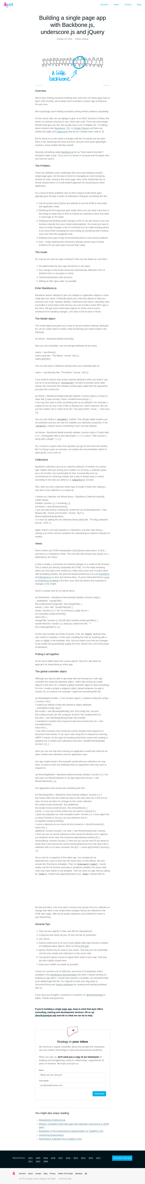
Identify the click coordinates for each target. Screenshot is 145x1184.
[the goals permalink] (34, 252)
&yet (9, 4)
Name (41, 1070)
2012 (98, 1158)
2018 (53, 1158)
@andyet (78, 1174)
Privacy (53, 1174)
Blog (139, 4)
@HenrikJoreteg (94, 995)
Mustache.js (45, 577)
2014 (83, 1158)
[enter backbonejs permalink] (34, 288)
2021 (30, 1158)
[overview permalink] (34, 90)
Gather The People (65, 1174)
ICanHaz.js (104, 574)
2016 (68, 1158)
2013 (91, 1158)
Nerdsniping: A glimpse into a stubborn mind (60, 1139)
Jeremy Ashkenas (64, 984)
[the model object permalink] (34, 318)
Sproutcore (59, 128)
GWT (49, 131)
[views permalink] (34, 543)
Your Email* (44, 1081)
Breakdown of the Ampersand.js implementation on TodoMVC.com (71, 1131)
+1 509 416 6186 (64, 1179)
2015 (75, 1158)
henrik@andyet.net (46, 1015)
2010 (38, 1161)
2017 (60, 1158)
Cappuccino (62, 131)
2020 (38, 1158)
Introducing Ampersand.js (51, 1135)
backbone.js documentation (63, 975)
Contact (128, 4)
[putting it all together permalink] (34, 654)
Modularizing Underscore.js (52, 1120)
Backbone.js (67, 152)
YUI (68, 128)
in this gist (84, 946)
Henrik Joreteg (81, 39)
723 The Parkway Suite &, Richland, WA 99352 (37, 1179)
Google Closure (81, 128)
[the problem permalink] (34, 165)
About (116, 4)
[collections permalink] (34, 459)
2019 (45, 1158)
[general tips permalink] (34, 924)
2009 (45, 1161)
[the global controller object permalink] (34, 671)
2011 (30, 1161)
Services (104, 4)
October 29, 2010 (64, 39)
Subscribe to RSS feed (122, 1158)
